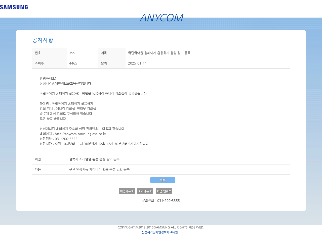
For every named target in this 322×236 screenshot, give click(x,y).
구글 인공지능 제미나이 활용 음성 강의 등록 (99, 169)
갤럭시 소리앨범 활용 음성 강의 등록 (94, 159)
